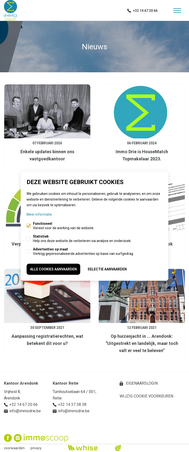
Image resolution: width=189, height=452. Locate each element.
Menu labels (177, 11)
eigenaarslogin (141, 383)
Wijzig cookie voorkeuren (146, 396)
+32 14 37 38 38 (72, 404)
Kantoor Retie (66, 383)
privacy (36, 448)
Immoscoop (46, 438)
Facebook (8, 438)
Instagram (18, 438)
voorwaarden (14, 448)
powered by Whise (88, 448)
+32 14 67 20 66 (145, 11)
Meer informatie (39, 214)
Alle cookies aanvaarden (53, 269)
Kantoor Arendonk (21, 383)
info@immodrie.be (25, 411)
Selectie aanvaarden (107, 269)
